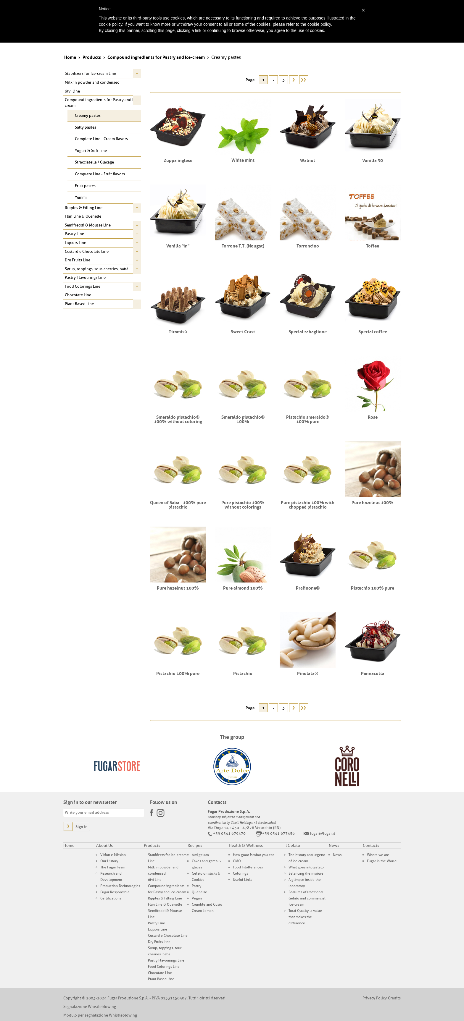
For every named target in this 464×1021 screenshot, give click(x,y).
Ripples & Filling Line (83, 207)
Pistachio (242, 673)
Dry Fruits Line (77, 260)
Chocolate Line (78, 294)
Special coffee (372, 331)
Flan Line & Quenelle (83, 216)
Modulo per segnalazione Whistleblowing (100, 1015)
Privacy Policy (374, 998)
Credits (394, 998)
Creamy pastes (88, 115)
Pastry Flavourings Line (85, 277)
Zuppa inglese (178, 160)
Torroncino (308, 245)
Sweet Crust (243, 331)
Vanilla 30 (372, 160)
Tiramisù (178, 331)
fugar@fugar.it (322, 833)
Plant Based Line (79, 303)
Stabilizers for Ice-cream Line (90, 73)
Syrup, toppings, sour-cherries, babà (96, 268)
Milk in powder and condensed (92, 82)
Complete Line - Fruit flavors (100, 174)
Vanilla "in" (177, 245)
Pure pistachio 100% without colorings (243, 504)
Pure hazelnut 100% (373, 502)
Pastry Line (74, 233)
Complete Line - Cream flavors (101, 138)
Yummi (81, 197)
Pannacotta (372, 673)
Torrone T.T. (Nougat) (243, 245)
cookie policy (319, 24)
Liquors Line (75, 242)
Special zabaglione (308, 331)
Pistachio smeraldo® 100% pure (307, 419)
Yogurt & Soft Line (91, 150)
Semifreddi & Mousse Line (88, 225)
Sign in (81, 826)
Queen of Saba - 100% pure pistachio (178, 504)
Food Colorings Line (82, 286)
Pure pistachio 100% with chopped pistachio (307, 504)
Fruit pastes (85, 185)
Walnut (307, 160)
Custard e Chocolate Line (87, 251)
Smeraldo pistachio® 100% (243, 419)
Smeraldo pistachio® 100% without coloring (178, 419)
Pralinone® (308, 587)
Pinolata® (307, 673)
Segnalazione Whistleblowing (89, 1006)
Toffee (372, 245)
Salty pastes (85, 127)
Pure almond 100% (243, 587)
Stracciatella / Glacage (94, 162)
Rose (373, 416)
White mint (242, 159)
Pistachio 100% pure (372, 587)
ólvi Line (72, 91)
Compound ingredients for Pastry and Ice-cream (102, 102)
